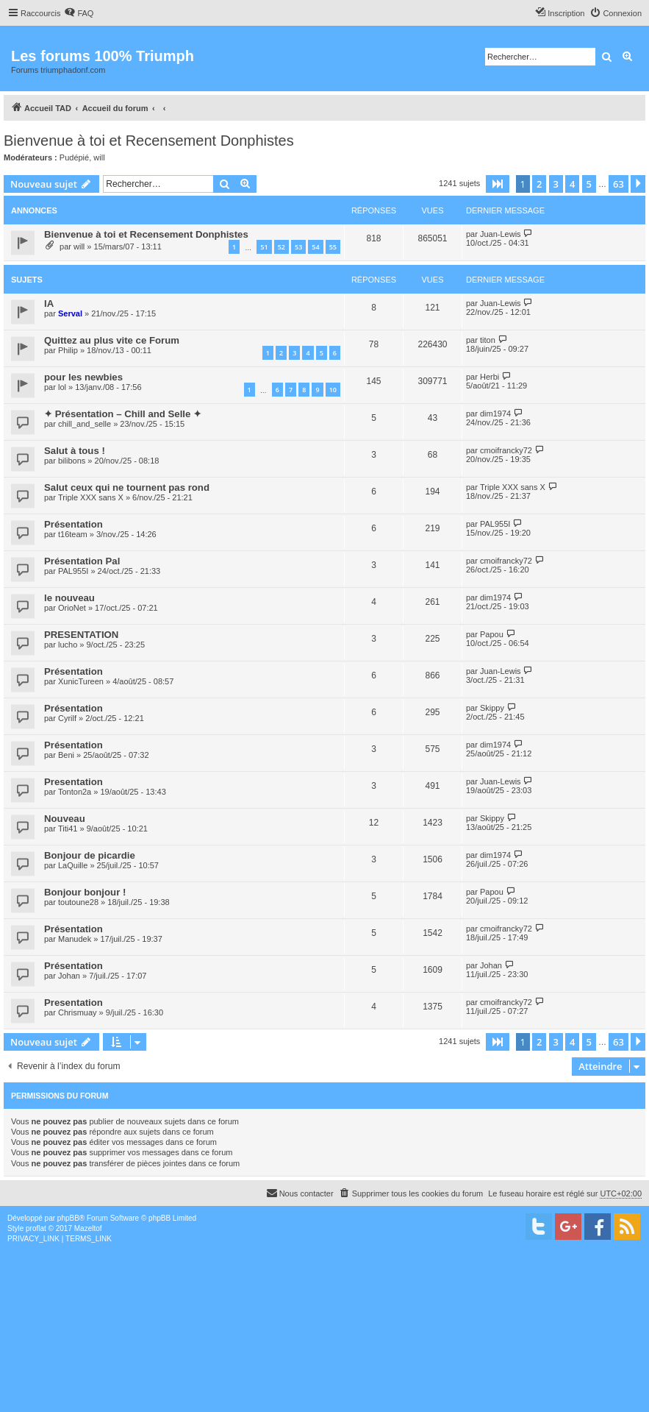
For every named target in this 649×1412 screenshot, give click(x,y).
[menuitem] (78, 13)
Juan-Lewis (500, 234)
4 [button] (572, 184)
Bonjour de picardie (89, 855)
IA (49, 303)
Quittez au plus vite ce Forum (111, 340)
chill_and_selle (84, 423)
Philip (68, 350)
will (98, 157)
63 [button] (618, 184)
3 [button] (556, 184)
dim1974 (495, 413)
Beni (66, 755)
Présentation (73, 524)
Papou (491, 634)
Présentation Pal (82, 561)
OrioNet (72, 607)
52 (281, 247)
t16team (72, 534)
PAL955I (495, 523)
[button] (497, 184)
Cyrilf (67, 718)
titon (487, 340)
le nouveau (69, 597)
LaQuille (72, 865)
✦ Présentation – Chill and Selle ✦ (122, 413)
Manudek (74, 938)
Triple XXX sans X (90, 497)
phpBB (68, 1218)
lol (62, 387)
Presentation (73, 781)
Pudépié (74, 157)
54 (315, 247)
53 (298, 247)
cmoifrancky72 (506, 450)
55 (333, 247)
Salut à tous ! (74, 450)
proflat (36, 1228)
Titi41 (68, 828)
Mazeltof (88, 1228)
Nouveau (64, 818)
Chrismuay (77, 1012)
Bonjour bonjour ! (85, 892)
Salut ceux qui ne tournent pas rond (126, 487)
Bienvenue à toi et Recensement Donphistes (149, 140)
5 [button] (589, 184)
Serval (70, 313)
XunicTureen (81, 681)
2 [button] (539, 184)
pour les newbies (83, 377)
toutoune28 (78, 902)
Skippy (492, 707)
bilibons (71, 460)
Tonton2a (74, 791)
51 (264, 247)
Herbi (489, 376)
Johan (69, 975)
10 (333, 389)
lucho (67, 644)
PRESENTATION (81, 634)
